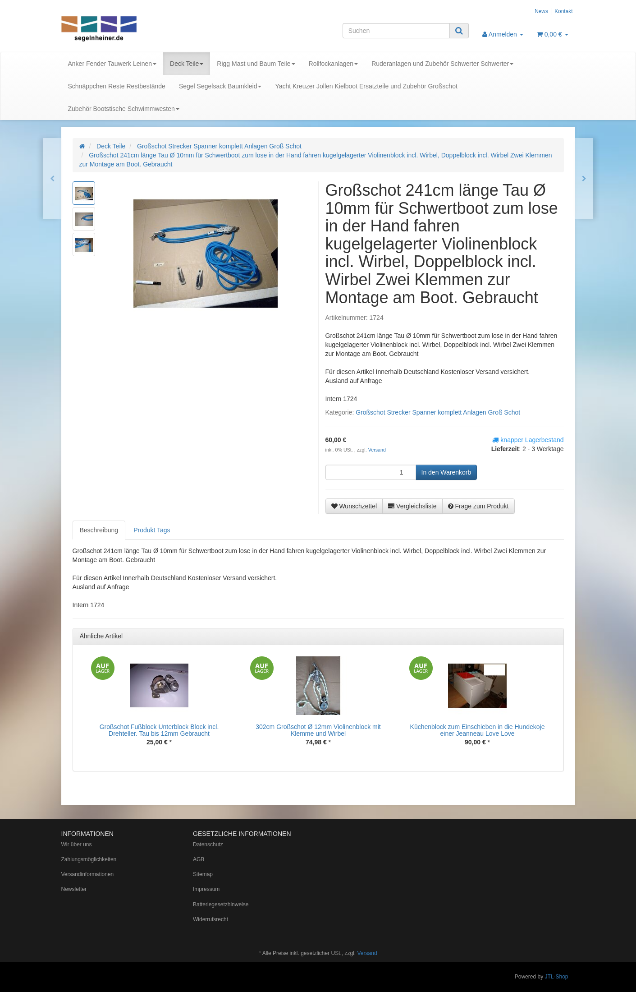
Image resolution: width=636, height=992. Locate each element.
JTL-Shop (556, 977)
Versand (377, 449)
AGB (198, 859)
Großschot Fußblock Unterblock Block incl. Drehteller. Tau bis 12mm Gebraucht (159, 730)
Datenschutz (208, 844)
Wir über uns (76, 844)
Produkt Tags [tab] (151, 530)
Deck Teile (186, 63)
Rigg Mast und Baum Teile (256, 63)
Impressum (206, 889)
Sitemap (203, 874)
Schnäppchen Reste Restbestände (116, 86)
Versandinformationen (87, 874)
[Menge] (370, 472)
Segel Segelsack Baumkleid (220, 86)
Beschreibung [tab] (99, 530)
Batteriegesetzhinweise (220, 904)
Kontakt (563, 11)
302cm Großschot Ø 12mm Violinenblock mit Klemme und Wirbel (318, 730)
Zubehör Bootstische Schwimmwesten (123, 108)
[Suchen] (396, 30)
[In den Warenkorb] (446, 472)
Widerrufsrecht (210, 919)
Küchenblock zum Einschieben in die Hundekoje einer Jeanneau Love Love (477, 730)
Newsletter (74, 889)
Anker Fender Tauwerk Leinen (112, 63)
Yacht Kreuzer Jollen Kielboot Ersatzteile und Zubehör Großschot (366, 86)
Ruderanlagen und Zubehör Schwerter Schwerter (442, 63)
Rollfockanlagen (333, 63)
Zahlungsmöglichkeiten (89, 859)
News (541, 11)
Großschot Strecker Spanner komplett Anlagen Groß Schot (438, 412)
